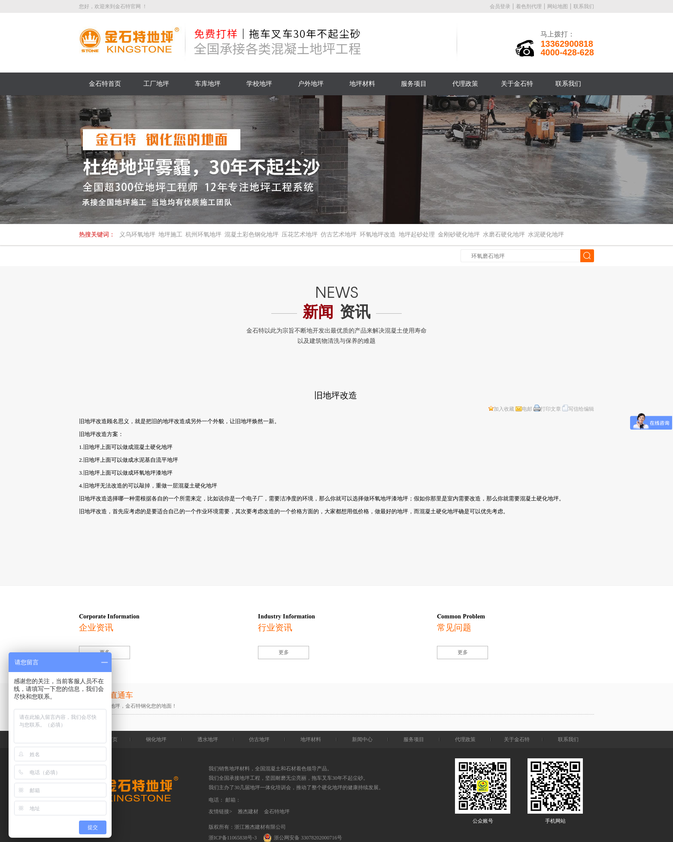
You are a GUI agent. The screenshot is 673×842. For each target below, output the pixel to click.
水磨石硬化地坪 (504, 234)
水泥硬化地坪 (546, 234)
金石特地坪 (277, 812)
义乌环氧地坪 (137, 234)
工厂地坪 (156, 83)
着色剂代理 (529, 6)
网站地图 (557, 6)
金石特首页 (105, 83)
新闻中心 (362, 739)
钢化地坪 (156, 739)
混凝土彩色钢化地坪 (251, 234)
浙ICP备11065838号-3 (233, 838)
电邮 (523, 409)
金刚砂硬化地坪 (459, 234)
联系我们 (583, 6)
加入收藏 (501, 409)
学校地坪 (259, 83)
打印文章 (547, 409)
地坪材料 (362, 83)
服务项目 (414, 83)
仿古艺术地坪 (339, 234)
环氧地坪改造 (378, 234)
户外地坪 (311, 83)
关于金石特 (517, 83)
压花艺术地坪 (300, 234)
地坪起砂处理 (417, 234)
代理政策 (465, 83)
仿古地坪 (259, 739)
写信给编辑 (578, 409)
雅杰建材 (248, 812)
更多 (284, 652)
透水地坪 (207, 739)
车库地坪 (208, 83)
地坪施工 (170, 234)
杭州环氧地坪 (203, 234)
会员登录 (500, 6)
